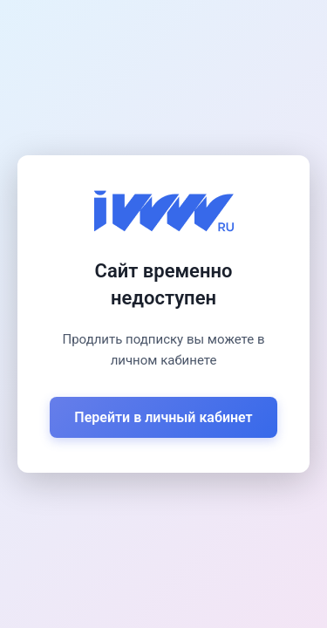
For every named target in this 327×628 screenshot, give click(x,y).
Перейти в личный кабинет (163, 417)
